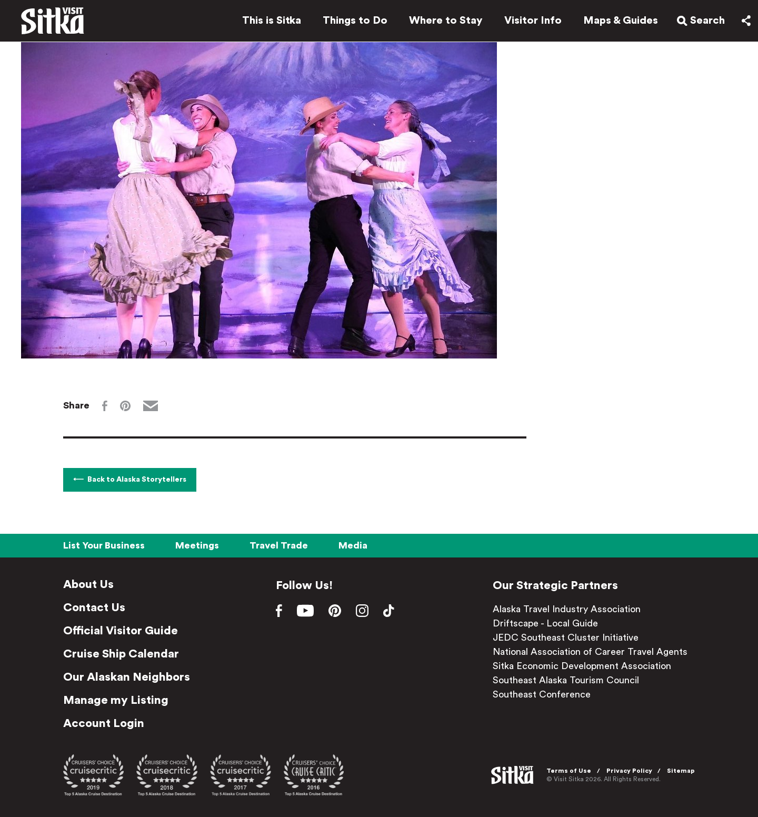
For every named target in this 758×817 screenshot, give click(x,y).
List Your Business (104, 545)
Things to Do (350, 22)
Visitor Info (528, 22)
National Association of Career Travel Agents (590, 651)
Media (352, 545)
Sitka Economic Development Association (582, 666)
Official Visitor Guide (120, 630)
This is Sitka (267, 22)
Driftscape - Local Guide (545, 623)
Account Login (103, 723)
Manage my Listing (115, 700)
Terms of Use (568, 771)
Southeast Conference (542, 694)
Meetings (197, 545)
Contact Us (94, 607)
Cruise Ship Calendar (121, 654)
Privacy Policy (629, 771)
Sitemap (681, 771)
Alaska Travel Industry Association (567, 609)
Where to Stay (441, 22)
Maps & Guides (616, 22)
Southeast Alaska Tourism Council (566, 680)
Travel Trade (279, 545)
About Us (88, 584)
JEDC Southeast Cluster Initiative (566, 637)
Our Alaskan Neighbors (126, 677)
